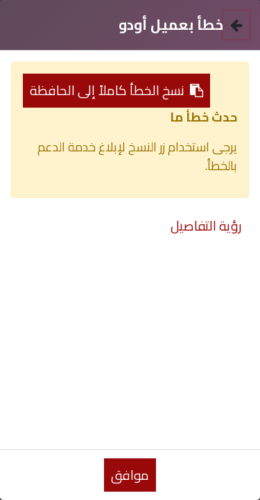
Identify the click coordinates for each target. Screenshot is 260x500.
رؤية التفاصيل (206, 225)
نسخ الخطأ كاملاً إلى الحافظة (116, 90)
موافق (130, 475)
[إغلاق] (236, 25)
